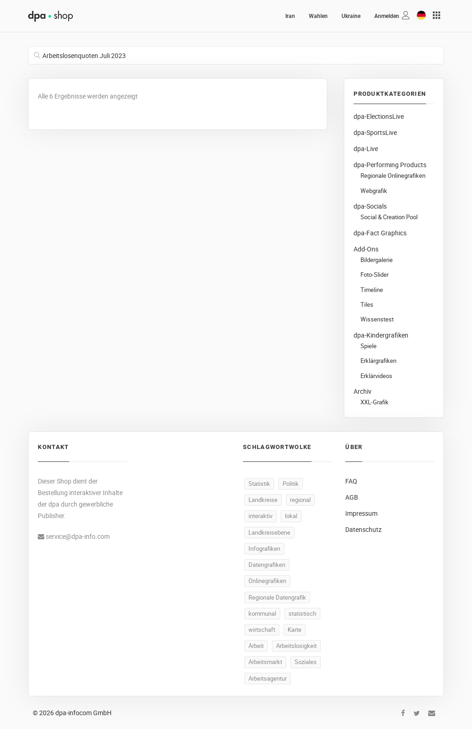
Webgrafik (373, 191)
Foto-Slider (374, 275)
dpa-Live (366, 148)
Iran (290, 16)
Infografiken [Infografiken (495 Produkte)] (264, 548)
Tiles (366, 305)
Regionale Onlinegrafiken (392, 176)
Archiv (363, 391)
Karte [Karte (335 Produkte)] (294, 629)
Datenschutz (363, 529)
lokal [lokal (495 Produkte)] (291, 516)
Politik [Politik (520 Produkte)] (291, 483)
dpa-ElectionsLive (379, 116)
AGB (351, 497)
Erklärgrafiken (378, 361)
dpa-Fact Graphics (380, 232)
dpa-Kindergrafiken (381, 335)
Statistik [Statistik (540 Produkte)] (259, 483)
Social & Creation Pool (389, 217)
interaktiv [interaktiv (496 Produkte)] (260, 516)
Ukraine (351, 16)
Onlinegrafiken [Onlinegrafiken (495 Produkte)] (267, 581)
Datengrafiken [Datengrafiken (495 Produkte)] (266, 564)
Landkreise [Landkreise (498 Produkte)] (262, 500)
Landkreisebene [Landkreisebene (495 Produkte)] (269, 532)
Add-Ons (366, 249)
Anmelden (386, 16)
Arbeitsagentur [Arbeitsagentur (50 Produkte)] (267, 678)
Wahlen (318, 16)
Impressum (361, 513)
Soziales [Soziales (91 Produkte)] (306, 662)
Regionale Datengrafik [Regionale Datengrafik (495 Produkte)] (277, 597)
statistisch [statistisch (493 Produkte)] (302, 613)
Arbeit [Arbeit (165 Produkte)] (256, 646)
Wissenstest (377, 319)
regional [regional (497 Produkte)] (300, 500)
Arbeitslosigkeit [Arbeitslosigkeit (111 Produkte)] (296, 646)
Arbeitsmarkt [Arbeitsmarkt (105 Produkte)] (265, 662)
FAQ (351, 481)
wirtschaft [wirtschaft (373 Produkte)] (261, 629)
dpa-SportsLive (375, 132)
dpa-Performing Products (390, 164)
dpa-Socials (370, 206)
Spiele (368, 346)
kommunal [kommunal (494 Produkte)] (262, 613)
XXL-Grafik (374, 402)
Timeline (371, 290)
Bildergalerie (376, 260)
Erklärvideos (376, 376)
